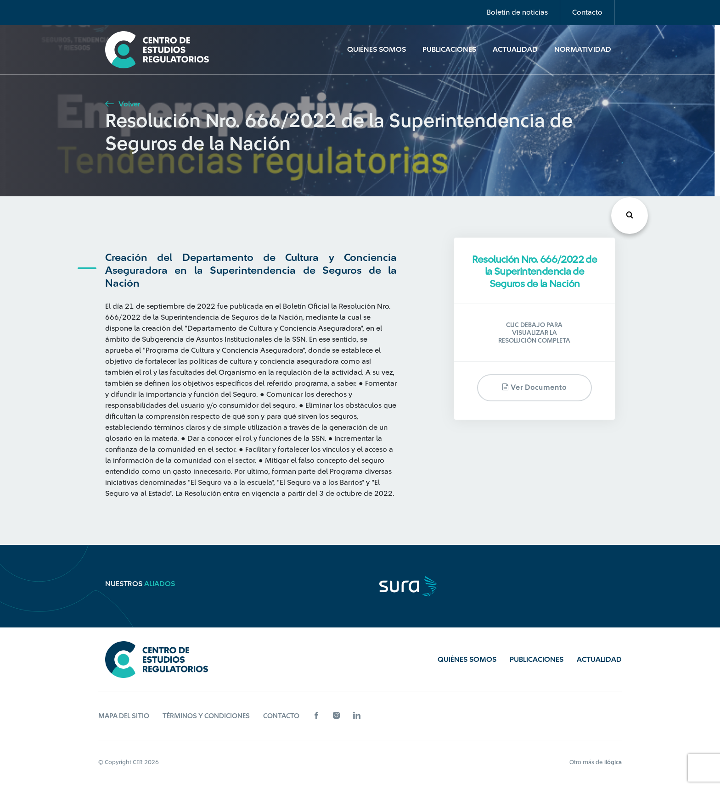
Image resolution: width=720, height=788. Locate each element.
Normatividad (582, 49)
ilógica (613, 762)
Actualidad (515, 49)
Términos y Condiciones (206, 716)
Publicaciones (449, 49)
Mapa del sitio (123, 716)
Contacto (587, 12)
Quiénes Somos (376, 49)
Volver (122, 104)
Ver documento (534, 387)
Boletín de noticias (517, 12)
